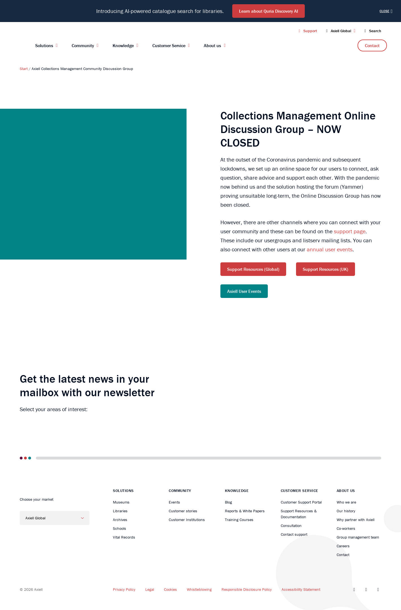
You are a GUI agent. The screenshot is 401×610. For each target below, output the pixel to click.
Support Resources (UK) (325, 269)
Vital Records (124, 537)
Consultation (291, 525)
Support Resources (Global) (253, 269)
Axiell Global (340, 30)
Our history (346, 510)
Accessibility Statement (301, 589)
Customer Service (168, 45)
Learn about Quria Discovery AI (268, 11)
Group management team (358, 537)
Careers (343, 545)
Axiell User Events (244, 291)
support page (349, 231)
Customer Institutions (187, 519)
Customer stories (183, 510)
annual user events (329, 249)
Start (24, 68)
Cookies (170, 589)
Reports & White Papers (245, 510)
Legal (149, 589)
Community (83, 45)
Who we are (346, 502)
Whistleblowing (199, 589)
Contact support (294, 534)
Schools (119, 528)
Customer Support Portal (301, 502)
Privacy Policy (124, 589)
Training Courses (239, 519)
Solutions (44, 45)
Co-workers (346, 528)
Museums (121, 502)
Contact (372, 45)
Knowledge (123, 45)
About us (212, 45)
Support (307, 30)
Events (174, 502)
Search (371, 30)
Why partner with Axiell (355, 519)
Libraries (120, 510)
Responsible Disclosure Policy (247, 589)
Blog (228, 502)
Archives (120, 519)
